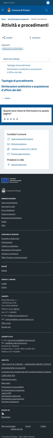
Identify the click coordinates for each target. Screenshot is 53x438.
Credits (43, 426)
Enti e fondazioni (8, 210)
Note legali (5, 383)
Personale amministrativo (11, 217)
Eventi (4, 287)
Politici (4, 221)
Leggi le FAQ (6, 393)
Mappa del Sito (17, 429)
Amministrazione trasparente (18, 19)
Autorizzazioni (6, 242)
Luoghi (4, 283)
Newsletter (5, 417)
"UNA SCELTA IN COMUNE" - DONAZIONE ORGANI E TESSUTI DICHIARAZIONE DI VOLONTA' (26, 366)
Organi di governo (8, 214)
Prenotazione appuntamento (12, 398)
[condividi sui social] (7, 37)
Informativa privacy (9, 379)
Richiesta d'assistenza (10, 401)
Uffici (3, 225)
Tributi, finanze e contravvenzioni (14, 257)
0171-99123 (14, 308)
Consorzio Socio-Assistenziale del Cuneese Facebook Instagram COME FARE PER (26, 373)
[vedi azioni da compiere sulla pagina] (34, 37)
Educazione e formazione (11, 249)
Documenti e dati (8, 206)
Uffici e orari (6, 323)
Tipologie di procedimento (17, 81)
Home (3, 19)
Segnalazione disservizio (10, 395)
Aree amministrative (9, 202)
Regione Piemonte (9, 3)
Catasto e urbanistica (9, 246)
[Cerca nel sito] (45, 10)
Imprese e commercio (9, 253)
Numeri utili (5, 326)
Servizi (28, 426)
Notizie (4, 270)
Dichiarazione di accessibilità (12, 386)
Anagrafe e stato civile (10, 238)
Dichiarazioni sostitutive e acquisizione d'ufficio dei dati (25, 88)
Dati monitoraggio (8, 426)
